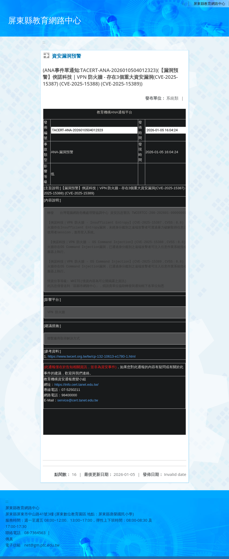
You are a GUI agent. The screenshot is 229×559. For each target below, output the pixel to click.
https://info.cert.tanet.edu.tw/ (76, 385)
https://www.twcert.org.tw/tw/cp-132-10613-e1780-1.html (91, 356)
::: (183, 3)
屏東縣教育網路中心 (209, 3)
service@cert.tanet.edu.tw (77, 400)
